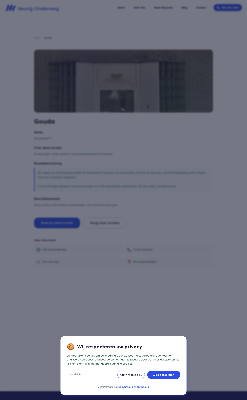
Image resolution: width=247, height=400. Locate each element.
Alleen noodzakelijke (131, 375)
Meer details (75, 374)
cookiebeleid (143, 387)
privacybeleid (126, 387)
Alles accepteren (163, 375)
